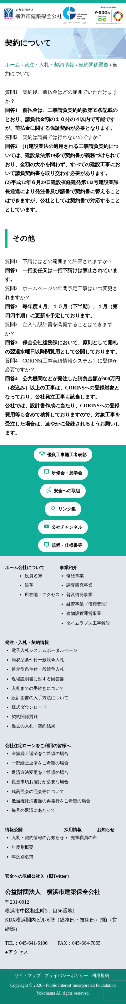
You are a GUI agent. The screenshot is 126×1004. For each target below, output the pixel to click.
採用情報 (73, 829)
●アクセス (16, 952)
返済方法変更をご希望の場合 (40, 772)
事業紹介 (68, 567)
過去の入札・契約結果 (33, 726)
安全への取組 (18, 876)
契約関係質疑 (93, 64)
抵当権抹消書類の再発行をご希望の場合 (51, 801)
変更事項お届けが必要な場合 (40, 781)
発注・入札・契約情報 (49, 64)
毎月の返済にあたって (33, 810)
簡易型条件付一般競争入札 (38, 660)
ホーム (12, 64)
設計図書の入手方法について (40, 697)
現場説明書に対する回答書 (38, 679)
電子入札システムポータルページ (44, 650)
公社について (31, 567)
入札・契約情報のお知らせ (38, 837)
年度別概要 (22, 847)
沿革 (29, 585)
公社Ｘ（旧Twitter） (51, 876)
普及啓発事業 (79, 594)
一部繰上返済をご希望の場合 (40, 763)
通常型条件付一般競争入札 (38, 669)
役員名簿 (33, 575)
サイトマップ (27, 975)
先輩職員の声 (84, 837)
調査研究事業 (79, 585)
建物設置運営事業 (83, 613)
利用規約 (100, 975)
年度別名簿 (22, 856)
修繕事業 (75, 575)
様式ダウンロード (29, 707)
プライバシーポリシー (66, 975)
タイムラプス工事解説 (88, 623)
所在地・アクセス (42, 594)
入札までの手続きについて (38, 688)
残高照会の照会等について (38, 791)
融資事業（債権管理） (88, 604)
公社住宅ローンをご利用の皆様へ (38, 745)
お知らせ (105, 829)
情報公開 (14, 829)
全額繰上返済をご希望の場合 (40, 753)
